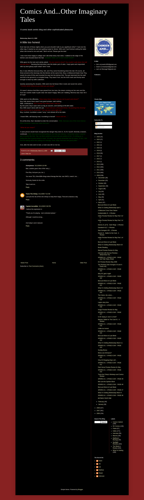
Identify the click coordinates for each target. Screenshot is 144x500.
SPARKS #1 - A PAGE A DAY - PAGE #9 (110, 379)
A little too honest (103, 328)
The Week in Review (117, 447)
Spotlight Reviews (115, 443)
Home (54, 263)
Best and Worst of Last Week (107, 205)
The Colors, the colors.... (105, 295)
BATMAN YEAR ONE (104, 398)
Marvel (115, 436)
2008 (98, 408)
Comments (100, 127)
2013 (98, 164)
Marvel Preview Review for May (108, 250)
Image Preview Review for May (107, 309)
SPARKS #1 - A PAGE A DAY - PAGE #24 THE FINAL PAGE (109, 258)
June (100, 194)
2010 (98, 172)
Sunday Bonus (102, 350)
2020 (98, 148)
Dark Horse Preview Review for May (109, 367)
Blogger (80, 489)
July (99, 191)
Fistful (115, 428)
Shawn (101, 473)
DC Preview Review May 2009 (107, 262)
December (101, 178)
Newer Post (24, 263)
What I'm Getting (118, 450)
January (101, 404)
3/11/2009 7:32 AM (44, 194)
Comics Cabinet (118, 422)
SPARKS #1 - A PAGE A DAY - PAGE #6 (110, 395)
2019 (98, 150)
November (101, 180)
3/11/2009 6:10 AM (41, 165)
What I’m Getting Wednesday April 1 (109, 207)
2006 (98, 413)
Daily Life (28, 153)
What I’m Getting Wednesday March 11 (110, 343)
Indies (115, 431)
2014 (98, 161)
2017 (98, 156)
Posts (98, 123)
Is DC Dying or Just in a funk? (107, 317)
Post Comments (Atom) (36, 266)
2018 (98, 153)
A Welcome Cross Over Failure (107, 210)
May (99, 197)
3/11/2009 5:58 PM (45, 206)
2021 (98, 145)
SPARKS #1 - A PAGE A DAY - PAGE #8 (110, 384)
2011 (98, 170)
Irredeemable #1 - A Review (106, 213)
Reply (27, 187)
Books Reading (102, 247)
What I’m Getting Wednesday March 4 (110, 393)
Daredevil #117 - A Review (106, 227)
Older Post (83, 263)
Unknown (101, 476)
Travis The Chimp (32, 194)
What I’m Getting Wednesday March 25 (110, 245)
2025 (98, 139)
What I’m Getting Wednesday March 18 (110, 288)
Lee (100, 467)
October (101, 183)
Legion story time (103, 302)
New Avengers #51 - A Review (107, 230)
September (102, 186)
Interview (115, 433)
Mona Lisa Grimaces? (105, 353)
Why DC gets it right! (104, 273)
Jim (100, 464)
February (101, 401)
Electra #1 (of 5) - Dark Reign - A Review (110, 225)
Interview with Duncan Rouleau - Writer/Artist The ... (108, 253)
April (99, 200)
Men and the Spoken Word (106, 381)
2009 (98, 175)
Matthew (101, 470)
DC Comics (116, 426)
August (100, 189)
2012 (98, 167)
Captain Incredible (32, 206)
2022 (98, 142)
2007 (98, 410)
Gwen (100, 461)
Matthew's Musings (116, 439)
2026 (98, 137)
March (100, 202)
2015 (98, 159)
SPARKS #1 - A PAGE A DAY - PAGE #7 (110, 390)
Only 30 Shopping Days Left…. (107, 360)
